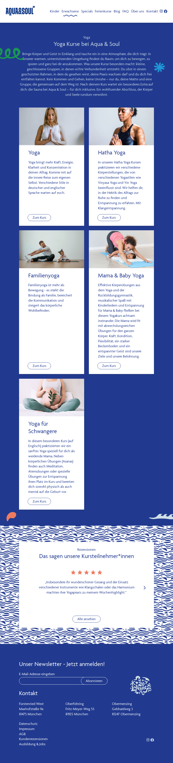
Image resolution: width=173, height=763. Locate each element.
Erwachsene (70, 11)
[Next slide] (144, 587)
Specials (87, 11)
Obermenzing (122, 704)
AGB (22, 734)
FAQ (125, 11)
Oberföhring (75, 704)
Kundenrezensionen (33, 739)
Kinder (54, 11)
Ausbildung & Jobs (32, 744)
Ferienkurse (103, 11)
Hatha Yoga (111, 152)
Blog (117, 11)
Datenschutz (28, 723)
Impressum (26, 729)
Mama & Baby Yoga (121, 275)
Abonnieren (94, 681)
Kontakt (152, 11)
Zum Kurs (39, 217)
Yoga (34, 152)
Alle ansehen (86, 619)
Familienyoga (43, 275)
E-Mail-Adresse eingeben (37, 674)
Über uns (137, 11)
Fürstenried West (31, 704)
